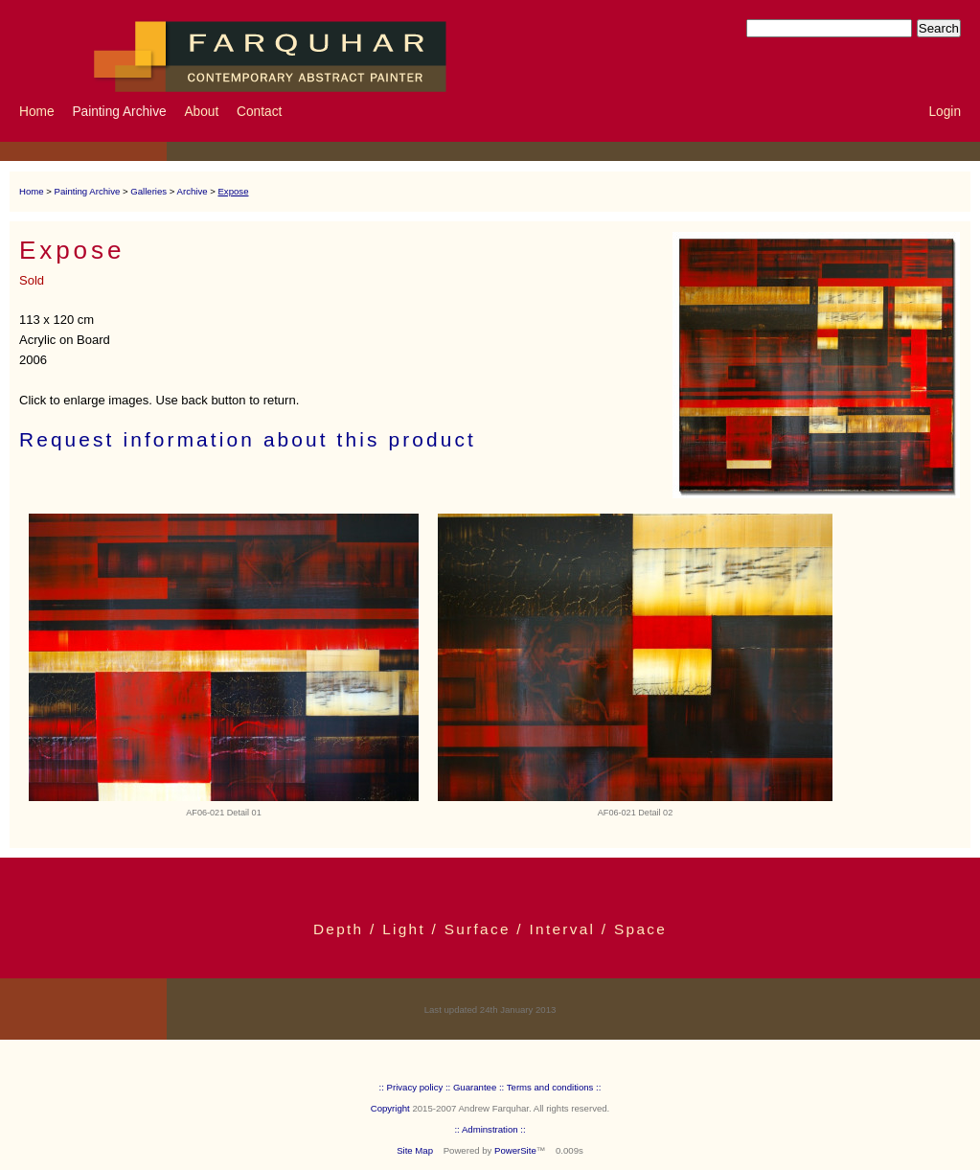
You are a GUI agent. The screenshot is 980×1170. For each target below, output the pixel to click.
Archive (192, 191)
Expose (232, 191)
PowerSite (515, 1150)
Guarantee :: (478, 1087)
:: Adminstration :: (489, 1129)
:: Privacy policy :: (415, 1087)
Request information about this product (247, 439)
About (201, 111)
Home (37, 111)
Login (944, 111)
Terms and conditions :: (554, 1087)
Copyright (390, 1108)
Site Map (415, 1150)
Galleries (148, 191)
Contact (259, 111)
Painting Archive (119, 111)
